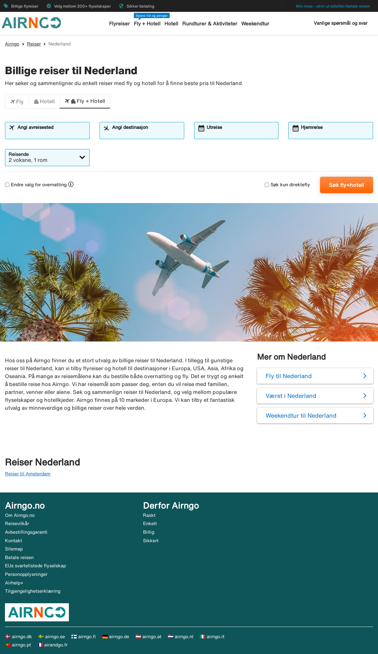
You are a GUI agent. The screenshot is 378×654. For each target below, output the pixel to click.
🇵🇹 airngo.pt (18, 644)
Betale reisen (19, 557)
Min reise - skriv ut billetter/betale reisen (333, 6)
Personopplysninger (26, 574)
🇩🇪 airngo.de (115, 636)
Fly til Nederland (289, 376)
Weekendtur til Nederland (301, 415)
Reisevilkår (17, 523)
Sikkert (151, 540)
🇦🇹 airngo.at (148, 636)
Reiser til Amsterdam (27, 473)
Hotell (171, 23)
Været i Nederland (291, 396)
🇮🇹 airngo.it (212, 636)
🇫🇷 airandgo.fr (52, 644)
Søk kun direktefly (287, 184)
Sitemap (14, 549)
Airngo (12, 44)
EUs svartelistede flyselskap (35, 565)
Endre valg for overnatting (36, 184)
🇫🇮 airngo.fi (83, 636)
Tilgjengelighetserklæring (32, 591)
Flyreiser (119, 23)
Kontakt (13, 540)
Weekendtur (255, 23)
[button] (17, 101)
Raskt (149, 515)
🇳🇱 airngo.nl (180, 636)
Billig (148, 532)
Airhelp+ (14, 582)
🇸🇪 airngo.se (51, 636)
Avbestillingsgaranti (26, 532)
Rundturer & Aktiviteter (209, 23)
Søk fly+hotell (346, 185)
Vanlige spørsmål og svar (340, 23)
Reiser (34, 44)
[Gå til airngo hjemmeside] (31, 22)
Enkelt (150, 523)
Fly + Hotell (147, 23)
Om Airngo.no (20, 515)
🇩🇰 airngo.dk (18, 636)
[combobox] (51, 133)
